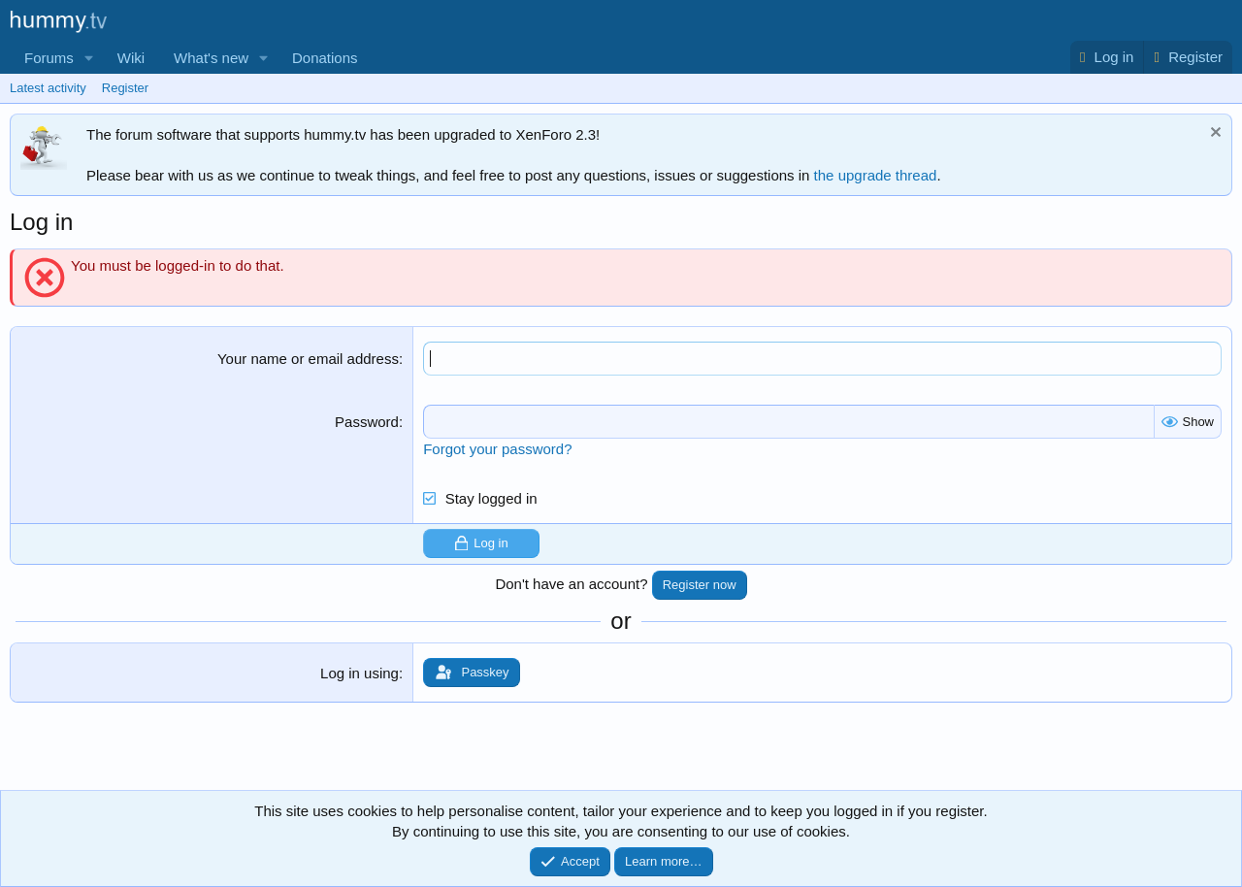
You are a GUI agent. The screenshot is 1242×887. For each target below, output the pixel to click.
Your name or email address (308, 358)
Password (367, 421)
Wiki (131, 57)
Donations (325, 57)
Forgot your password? (497, 449)
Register (125, 88)
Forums (49, 57)
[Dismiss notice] (1213, 134)
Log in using (359, 673)
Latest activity (48, 88)
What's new (211, 57)
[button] (89, 58)
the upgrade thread (875, 175)
